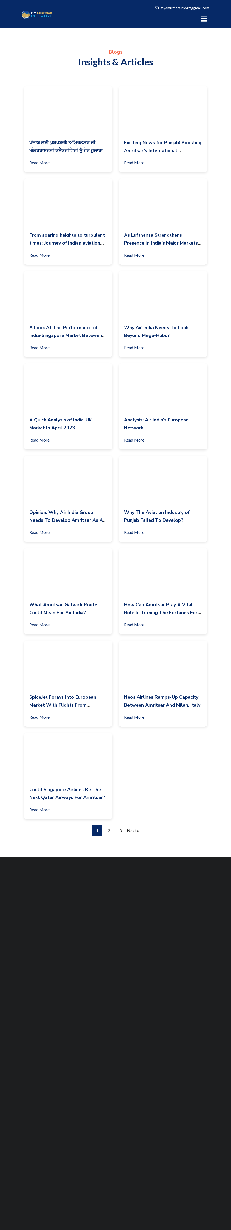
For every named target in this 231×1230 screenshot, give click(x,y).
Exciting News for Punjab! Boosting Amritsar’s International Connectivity (162, 151)
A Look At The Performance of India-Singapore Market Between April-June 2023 (65, 335)
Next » (133, 830)
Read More (41, 161)
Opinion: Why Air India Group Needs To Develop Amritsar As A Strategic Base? (66, 520)
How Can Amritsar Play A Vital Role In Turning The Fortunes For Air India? (161, 613)
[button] (204, 19)
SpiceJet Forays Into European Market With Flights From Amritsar (62, 705)
